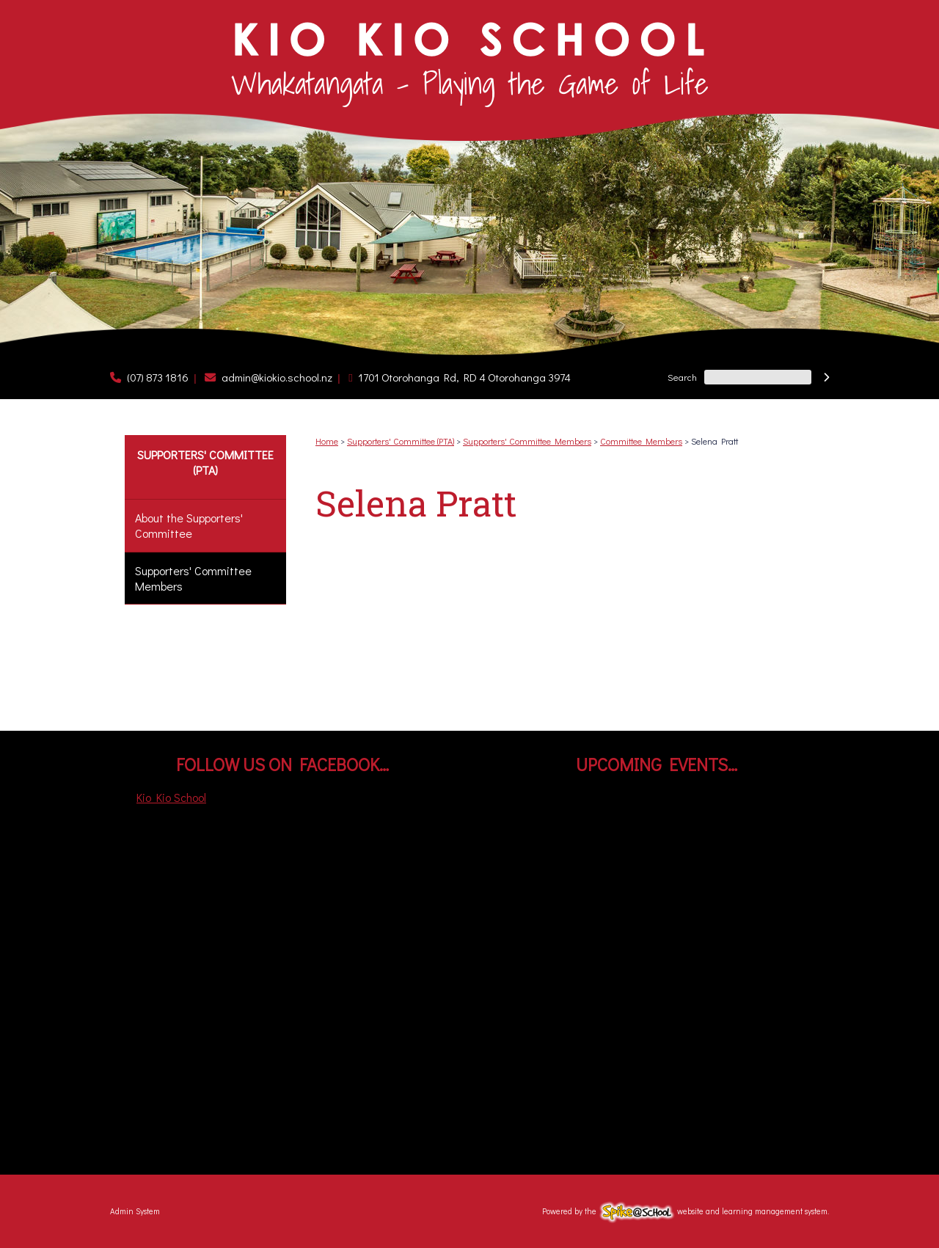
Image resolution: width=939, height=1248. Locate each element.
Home (326, 441)
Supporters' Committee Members (193, 578)
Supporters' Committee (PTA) (205, 462)
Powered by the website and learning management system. (685, 1210)
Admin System (135, 1210)
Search (682, 377)
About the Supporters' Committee (189, 525)
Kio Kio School (171, 797)
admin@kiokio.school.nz (277, 377)
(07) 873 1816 (158, 377)
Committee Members (641, 441)
